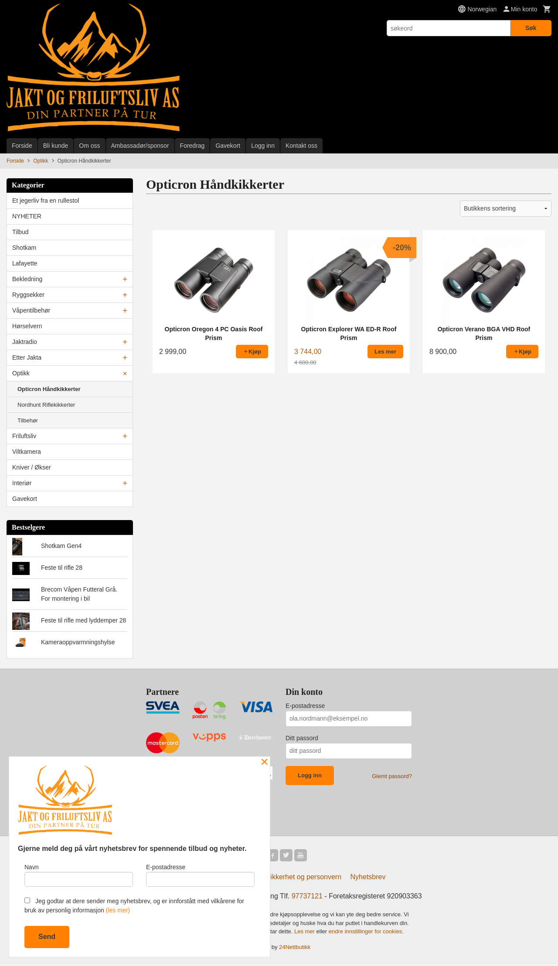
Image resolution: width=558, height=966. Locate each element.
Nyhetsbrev (368, 878)
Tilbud (20, 231)
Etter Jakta (26, 357)
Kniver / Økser (31, 467)
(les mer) (118, 910)
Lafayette (24, 263)
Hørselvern (27, 326)
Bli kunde (55, 145)
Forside (22, 145)
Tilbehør (27, 420)
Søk (531, 27)
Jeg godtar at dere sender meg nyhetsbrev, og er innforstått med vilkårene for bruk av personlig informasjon (134, 906)
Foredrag (192, 145)
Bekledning (27, 279)
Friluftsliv (24, 435)
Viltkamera (26, 451)
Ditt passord (302, 738)
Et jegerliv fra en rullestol (45, 200)
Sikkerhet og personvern (303, 878)
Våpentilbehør (31, 310)
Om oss (89, 145)
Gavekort (227, 145)
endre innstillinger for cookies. (366, 933)
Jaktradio (24, 341)
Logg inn (263, 145)
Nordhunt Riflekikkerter (46, 404)
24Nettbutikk (294, 948)
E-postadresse (305, 705)
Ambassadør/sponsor (140, 145)
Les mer (305, 933)
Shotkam (24, 247)
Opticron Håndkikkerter (49, 389)
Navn (78, 873)
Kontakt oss (301, 145)
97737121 (307, 897)
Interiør (21, 483)
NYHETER (26, 216)
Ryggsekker (28, 294)
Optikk (21, 373)
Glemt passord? (392, 776)
